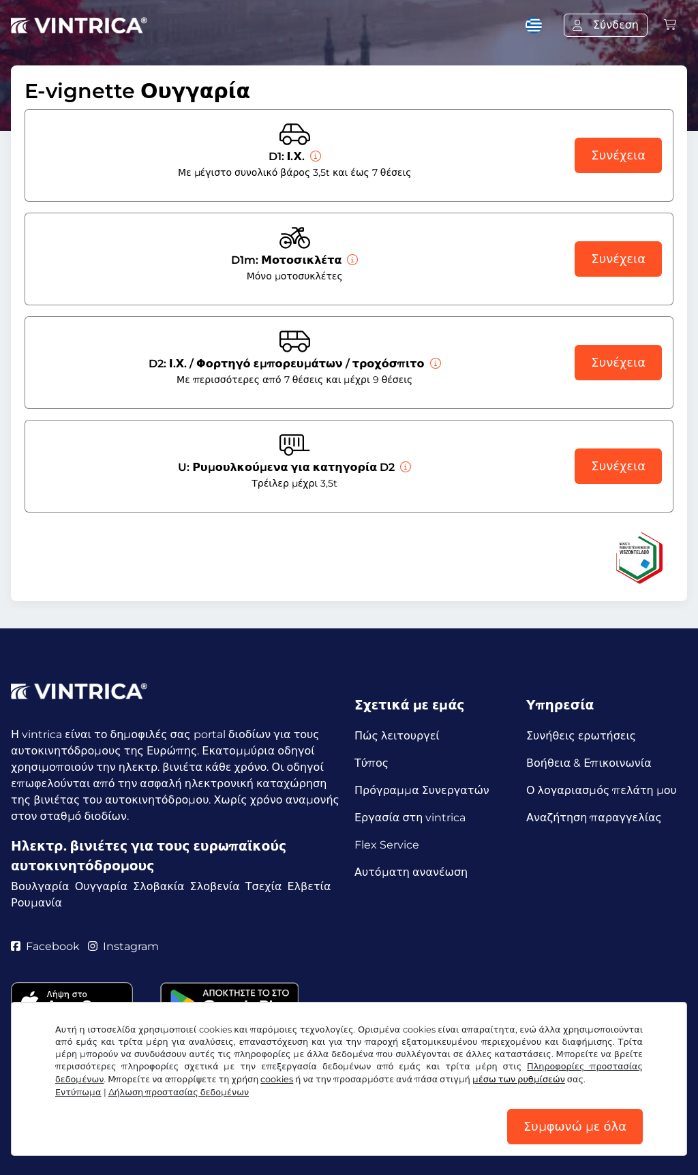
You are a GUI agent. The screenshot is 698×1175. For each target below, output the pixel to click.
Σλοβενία (215, 886)
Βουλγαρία (40, 886)
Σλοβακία (159, 886)
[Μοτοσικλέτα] (351, 260)
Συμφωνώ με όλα (575, 1126)
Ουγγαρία (101, 886)
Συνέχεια (618, 155)
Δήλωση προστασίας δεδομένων (178, 1092)
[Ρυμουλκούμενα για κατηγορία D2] (404, 467)
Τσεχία (263, 886)
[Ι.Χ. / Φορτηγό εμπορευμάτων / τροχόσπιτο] (434, 363)
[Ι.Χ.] (314, 156)
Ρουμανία (36, 902)
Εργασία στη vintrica (410, 817)
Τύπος (371, 763)
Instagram (123, 946)
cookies (276, 1079)
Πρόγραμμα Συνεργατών (421, 790)
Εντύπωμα (78, 1092)
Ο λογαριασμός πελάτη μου (601, 790)
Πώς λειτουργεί (397, 735)
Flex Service (386, 844)
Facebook (45, 946)
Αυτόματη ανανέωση (411, 872)
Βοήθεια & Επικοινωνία (589, 763)
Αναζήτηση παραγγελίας (594, 817)
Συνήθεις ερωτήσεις (581, 735)
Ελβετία (309, 886)
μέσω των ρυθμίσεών (518, 1079)
